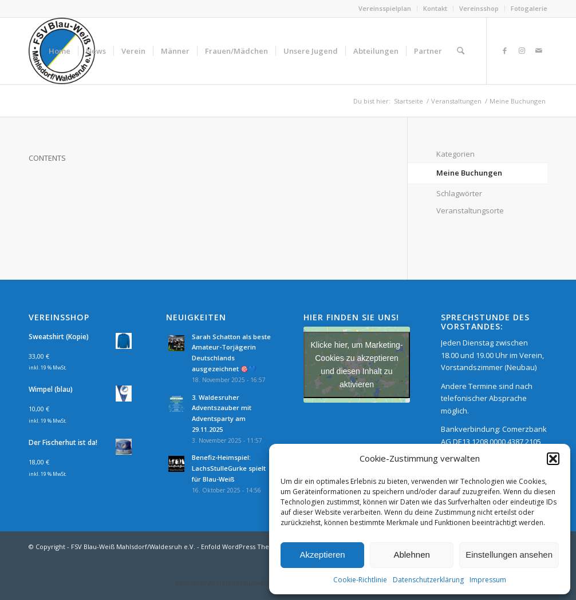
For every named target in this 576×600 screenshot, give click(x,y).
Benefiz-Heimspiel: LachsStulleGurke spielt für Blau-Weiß (229, 468)
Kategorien (455, 154)
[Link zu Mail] (538, 50)
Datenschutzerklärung (428, 580)
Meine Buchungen (469, 173)
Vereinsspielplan (384, 8)
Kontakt (435, 8)
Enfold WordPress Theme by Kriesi (254, 546)
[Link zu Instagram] (521, 50)
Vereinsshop (479, 8)
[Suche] (460, 51)
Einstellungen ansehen (509, 554)
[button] (553, 458)
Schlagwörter (459, 193)
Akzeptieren (322, 554)
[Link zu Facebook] (504, 50)
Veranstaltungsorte (470, 210)
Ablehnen (411, 554)
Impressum (488, 580)
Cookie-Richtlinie (360, 580)
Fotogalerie (529, 8)
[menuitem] (385, 8)
